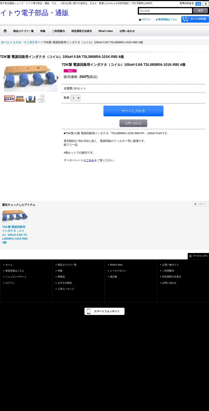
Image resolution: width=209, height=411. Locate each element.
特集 (60, 270)
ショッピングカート (16, 276)
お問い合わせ (133, 123)
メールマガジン (118, 270)
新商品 (61, 276)
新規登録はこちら (167, 19)
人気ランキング (66, 288)
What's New (116, 264)
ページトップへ (200, 256)
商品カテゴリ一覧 (67, 264)
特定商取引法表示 (171, 276)
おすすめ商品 (65, 283)
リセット (202, 204)
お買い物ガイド (170, 264)
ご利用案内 (168, 270)
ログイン (146, 19)
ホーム (9, 264)
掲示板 (113, 276)
